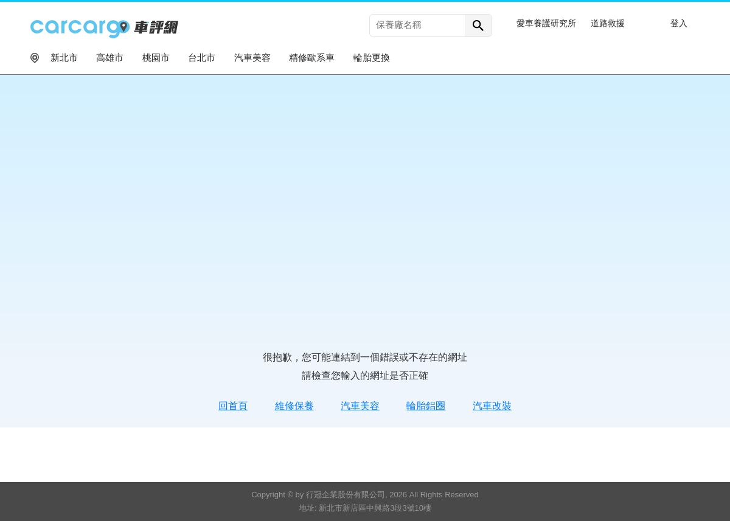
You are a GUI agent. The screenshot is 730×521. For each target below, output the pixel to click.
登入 (678, 23)
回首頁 (233, 406)
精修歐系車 (312, 57)
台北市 (201, 57)
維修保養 (294, 406)
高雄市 (109, 57)
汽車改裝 (492, 406)
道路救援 (608, 23)
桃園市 (156, 57)
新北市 (64, 57)
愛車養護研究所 (546, 23)
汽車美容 (252, 57)
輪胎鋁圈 (425, 406)
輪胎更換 (371, 57)
